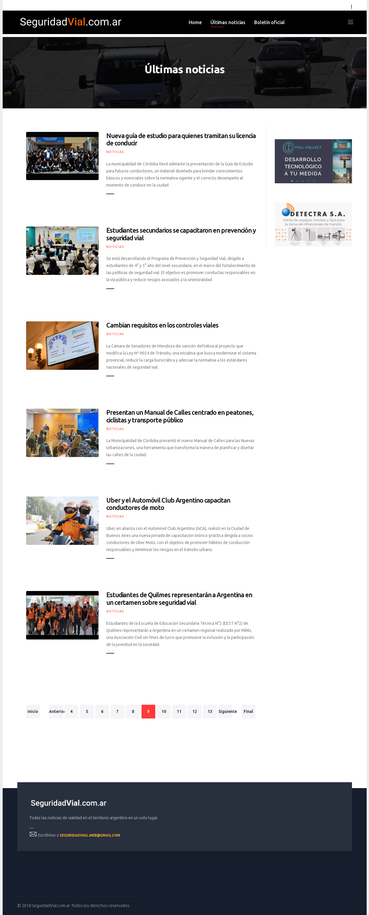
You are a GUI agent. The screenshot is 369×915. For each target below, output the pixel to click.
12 (194, 711)
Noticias (115, 152)
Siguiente (225, 711)
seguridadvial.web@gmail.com (90, 835)
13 (210, 711)
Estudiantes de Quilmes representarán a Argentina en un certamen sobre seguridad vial (179, 598)
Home (195, 22)
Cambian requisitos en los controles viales (162, 325)
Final (248, 711)
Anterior (56, 711)
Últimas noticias (227, 22)
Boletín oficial (269, 22)
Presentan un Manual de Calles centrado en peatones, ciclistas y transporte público (179, 416)
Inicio (33, 711)
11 (179, 711)
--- (31, 828)
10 (163, 711)
